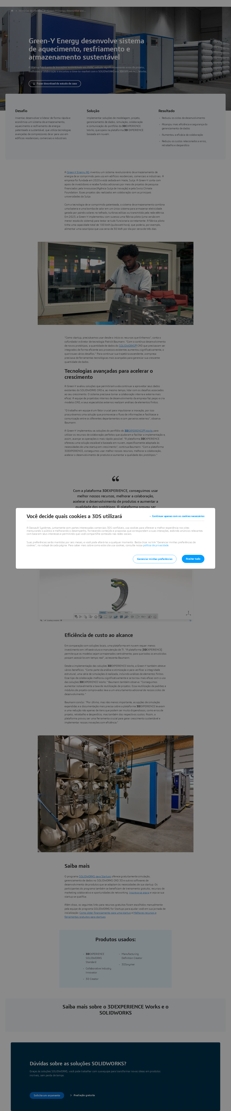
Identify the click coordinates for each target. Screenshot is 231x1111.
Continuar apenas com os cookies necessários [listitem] (178, 516)
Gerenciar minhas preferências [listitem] (154, 559)
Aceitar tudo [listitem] (193, 559)
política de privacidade (156, 545)
